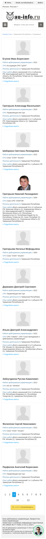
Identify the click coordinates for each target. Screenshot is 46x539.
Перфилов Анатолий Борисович (20, 467)
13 (28, 500)
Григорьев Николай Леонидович (20, 194)
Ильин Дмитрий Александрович (20, 330)
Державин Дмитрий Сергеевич (19, 287)
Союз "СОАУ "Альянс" (15, 158)
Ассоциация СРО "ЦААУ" (17, 66)
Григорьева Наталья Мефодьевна (21, 249)
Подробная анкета (11, 81)
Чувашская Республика (30, 69)
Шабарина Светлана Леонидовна (21, 151)
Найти (22, 507)
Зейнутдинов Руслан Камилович (20, 379)
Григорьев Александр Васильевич (21, 106)
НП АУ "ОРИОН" (13, 386)
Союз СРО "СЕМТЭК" (15, 201)
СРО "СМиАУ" (12, 337)
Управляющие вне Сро (16, 113)
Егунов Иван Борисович (16, 59)
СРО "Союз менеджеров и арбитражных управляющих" (21, 338)
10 (17, 500)
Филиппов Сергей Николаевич (19, 424)
